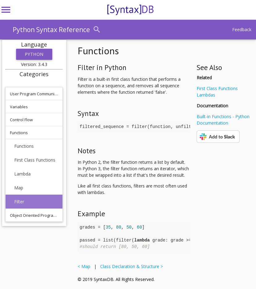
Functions (24, 146)
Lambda (22, 174)
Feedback (241, 29)
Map (18, 188)
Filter (19, 201)
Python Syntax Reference (51, 29)
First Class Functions (34, 160)
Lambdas (206, 95)
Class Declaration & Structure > (130, 266)
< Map (85, 266)
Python (34, 54)
